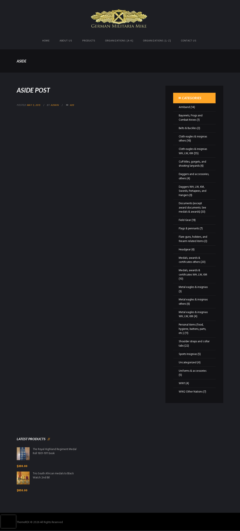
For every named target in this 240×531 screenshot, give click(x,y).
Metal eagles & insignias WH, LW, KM (193, 314)
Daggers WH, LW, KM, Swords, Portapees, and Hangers (193, 191)
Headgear (185, 249)
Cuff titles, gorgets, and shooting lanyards (193, 164)
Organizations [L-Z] (157, 41)
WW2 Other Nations (191, 392)
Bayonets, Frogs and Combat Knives (191, 117)
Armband (184, 107)
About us (66, 41)
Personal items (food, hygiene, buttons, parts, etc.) (193, 329)
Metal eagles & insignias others (193, 301)
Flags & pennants (189, 228)
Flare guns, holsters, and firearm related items (193, 239)
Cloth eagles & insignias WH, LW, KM (193, 151)
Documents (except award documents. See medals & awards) (192, 207)
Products (88, 41)
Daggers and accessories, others (194, 176)
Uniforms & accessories (193, 371)
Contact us (188, 41)
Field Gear (185, 220)
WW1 (182, 383)
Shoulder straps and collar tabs (191, 343)
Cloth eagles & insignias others (193, 138)
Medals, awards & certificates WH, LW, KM (193, 272)
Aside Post (34, 90)
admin (55, 105)
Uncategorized (188, 362)
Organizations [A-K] (119, 41)
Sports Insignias (188, 354)
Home (46, 41)
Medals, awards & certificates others (189, 260)
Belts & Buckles (188, 128)
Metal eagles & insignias (193, 287)
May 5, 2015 (34, 105)
